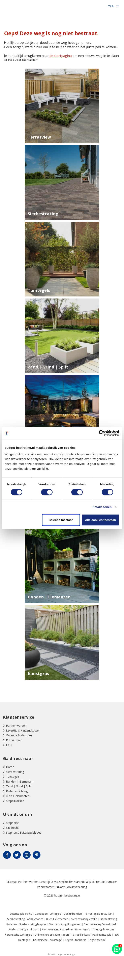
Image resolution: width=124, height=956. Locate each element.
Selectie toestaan (61, 520)
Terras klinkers (80, 934)
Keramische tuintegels (18, 934)
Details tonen (102, 507)
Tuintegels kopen (103, 929)
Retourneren (14, 740)
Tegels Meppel (97, 940)
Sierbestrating (15, 772)
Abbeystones (35, 919)
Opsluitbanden (73, 913)
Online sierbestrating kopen (52, 934)
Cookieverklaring (76, 887)
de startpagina (61, 55)
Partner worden (16, 725)
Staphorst (12, 823)
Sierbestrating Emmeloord (100, 924)
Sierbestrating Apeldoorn (23, 929)
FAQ (9, 745)
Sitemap (12, 882)
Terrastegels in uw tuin (98, 913)
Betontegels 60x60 (21, 913)
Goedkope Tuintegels (48, 913)
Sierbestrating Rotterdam (57, 929)
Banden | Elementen (19, 781)
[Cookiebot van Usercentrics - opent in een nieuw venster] (101, 433)
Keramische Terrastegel (47, 940)
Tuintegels (13, 777)
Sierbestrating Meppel (32, 924)
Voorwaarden (46, 887)
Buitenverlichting (17, 791)
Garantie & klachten (19, 735)
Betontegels (82, 929)
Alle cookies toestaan (100, 520)
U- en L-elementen (57, 919)
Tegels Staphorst (75, 940)
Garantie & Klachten (87, 882)
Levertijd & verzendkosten (23, 730)
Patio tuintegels (101, 934)
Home (10, 767)
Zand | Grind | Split (18, 786)
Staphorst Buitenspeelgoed (23, 832)
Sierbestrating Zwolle (84, 919)
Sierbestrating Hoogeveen (65, 924)
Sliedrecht (12, 828)
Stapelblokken (15, 801)
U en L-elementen (17, 796)
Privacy (60, 887)
